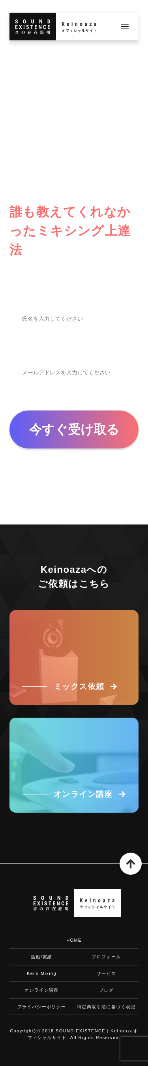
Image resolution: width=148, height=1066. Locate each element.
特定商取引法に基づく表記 (106, 1006)
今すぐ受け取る (74, 429)
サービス (106, 973)
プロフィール (106, 956)
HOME (74, 940)
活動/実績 (41, 956)
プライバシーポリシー (41, 1006)
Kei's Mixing (41, 973)
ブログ (106, 990)
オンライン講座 (41, 990)
